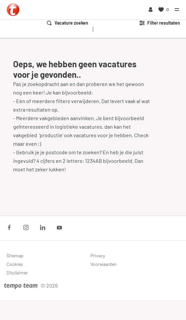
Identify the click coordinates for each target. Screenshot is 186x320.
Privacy (98, 255)
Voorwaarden (104, 264)
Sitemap (15, 255)
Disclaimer (17, 272)
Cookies (15, 264)
